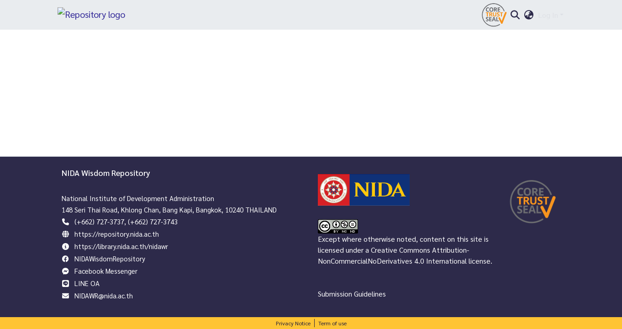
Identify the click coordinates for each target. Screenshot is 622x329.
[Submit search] (515, 17)
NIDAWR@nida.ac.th (103, 295)
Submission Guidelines (352, 293)
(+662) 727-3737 (99, 221)
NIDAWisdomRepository (109, 258)
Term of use (332, 323)
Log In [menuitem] (548, 17)
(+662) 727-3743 (153, 221)
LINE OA (87, 283)
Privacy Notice (293, 323)
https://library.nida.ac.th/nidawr (121, 246)
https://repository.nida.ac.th (116, 233)
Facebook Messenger (105, 270)
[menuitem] (529, 17)
